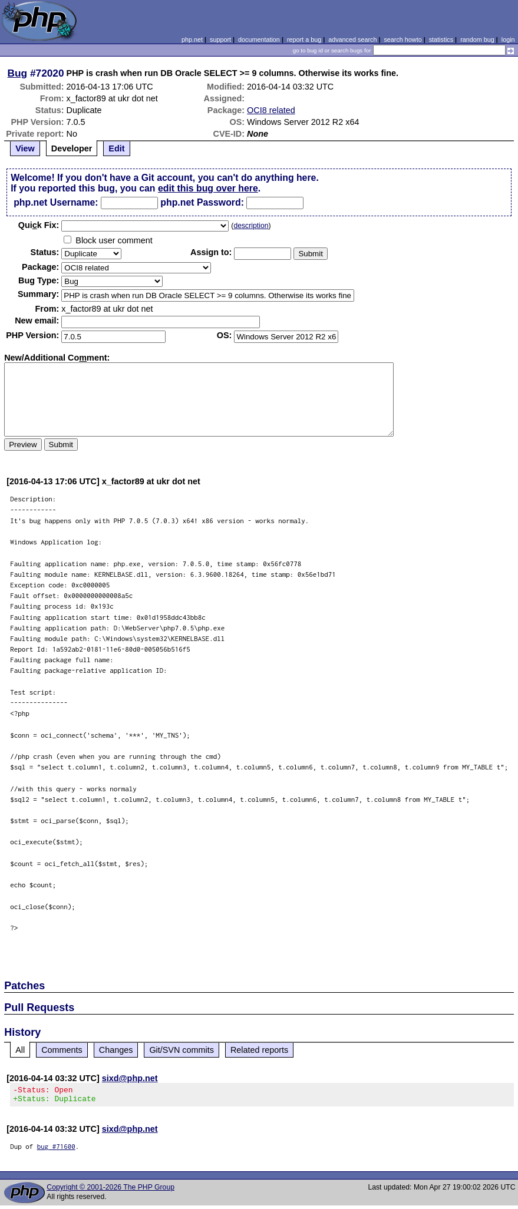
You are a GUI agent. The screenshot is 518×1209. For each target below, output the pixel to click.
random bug (477, 39)
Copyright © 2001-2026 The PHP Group (110, 1191)
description (250, 226)
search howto (402, 39)
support (220, 39)
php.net (192, 39)
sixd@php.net (130, 1078)
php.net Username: (56, 202)
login (508, 39)
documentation (259, 39)
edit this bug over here (208, 188)
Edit (116, 148)
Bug (18, 73)
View (25, 148)
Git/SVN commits (181, 1050)
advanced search (352, 39)
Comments (62, 1050)
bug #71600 (56, 1150)
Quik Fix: (39, 225)
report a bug (304, 39)
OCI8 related (271, 110)
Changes (116, 1050)
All (20, 1050)
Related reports (259, 1050)
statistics (441, 39)
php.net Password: (202, 202)
